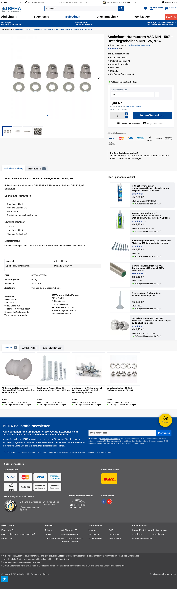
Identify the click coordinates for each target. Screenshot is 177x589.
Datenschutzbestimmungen (110, 439)
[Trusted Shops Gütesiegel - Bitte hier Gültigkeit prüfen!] (121, 2)
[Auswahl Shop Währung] (11, 2)
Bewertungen (37, 168)
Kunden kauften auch (52, 348)
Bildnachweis (115, 538)
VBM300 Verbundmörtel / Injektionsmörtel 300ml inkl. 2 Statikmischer (151, 215)
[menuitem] (40, 2)
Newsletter (137, 534)
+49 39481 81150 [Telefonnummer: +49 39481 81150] (69, 530)
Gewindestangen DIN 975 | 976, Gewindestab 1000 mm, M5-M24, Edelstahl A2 (148, 268)
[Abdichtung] (9, 16)
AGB (119, 443)
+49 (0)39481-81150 (35, 2)
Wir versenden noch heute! (161, 23)
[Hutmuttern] (49, 29)
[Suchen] (121, 8)
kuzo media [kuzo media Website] (170, 574)
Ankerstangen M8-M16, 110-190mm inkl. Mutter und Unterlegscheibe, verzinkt (151, 242)
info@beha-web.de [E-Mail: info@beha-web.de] (69, 534)
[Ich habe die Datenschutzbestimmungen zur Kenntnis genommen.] (89, 438)
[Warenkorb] (170, 8)
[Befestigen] (72, 16)
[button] (7, 131)
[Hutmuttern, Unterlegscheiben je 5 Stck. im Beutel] (74, 29)
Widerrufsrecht (95, 538)
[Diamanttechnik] (107, 16)
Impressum (93, 534)
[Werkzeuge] (142, 16)
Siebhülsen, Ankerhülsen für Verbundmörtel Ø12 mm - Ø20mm (53, 389)
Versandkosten (65, 556)
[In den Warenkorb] (152, 115)
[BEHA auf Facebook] (104, 503)
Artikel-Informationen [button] (139, 45)
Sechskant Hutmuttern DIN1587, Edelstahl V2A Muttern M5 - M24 (152, 320)
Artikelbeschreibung (13, 168)
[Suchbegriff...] (84, 8)
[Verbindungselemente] (34, 29)
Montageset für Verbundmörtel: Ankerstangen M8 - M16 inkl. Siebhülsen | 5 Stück (87, 390)
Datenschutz (114, 534)
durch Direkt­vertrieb (11, 23)
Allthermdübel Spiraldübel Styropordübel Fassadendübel (18, 390)
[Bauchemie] (41, 16)
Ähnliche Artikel (29, 348)
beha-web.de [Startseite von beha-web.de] (7, 29)
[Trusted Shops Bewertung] (12, 506)
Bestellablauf (158, 534)
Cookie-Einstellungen (142, 530)
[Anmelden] (163, 433)
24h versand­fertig (84, 23)
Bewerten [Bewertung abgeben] (134, 123)
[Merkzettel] (145, 8)
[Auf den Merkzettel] (122, 123)
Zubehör (10, 347)
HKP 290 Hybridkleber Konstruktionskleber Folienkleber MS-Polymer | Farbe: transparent (150, 188)
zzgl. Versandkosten (134, 107)
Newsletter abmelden (104, 452)
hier (123, 566)
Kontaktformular (160, 530)
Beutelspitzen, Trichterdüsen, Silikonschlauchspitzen (146, 294)
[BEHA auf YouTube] (109, 503)
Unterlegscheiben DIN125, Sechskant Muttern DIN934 (120, 389)
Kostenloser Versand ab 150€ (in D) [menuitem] (73, 2)
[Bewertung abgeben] (115, 48)
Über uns (92, 530)
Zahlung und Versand (142, 538)
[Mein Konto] (156, 8)
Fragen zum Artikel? (153, 123)
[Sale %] (171, 17)
